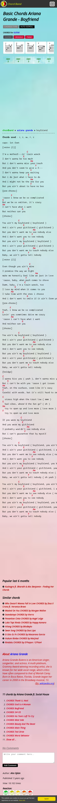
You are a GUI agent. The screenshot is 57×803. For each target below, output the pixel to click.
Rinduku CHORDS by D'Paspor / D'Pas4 (23, 642)
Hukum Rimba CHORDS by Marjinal (22, 638)
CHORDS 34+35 (13, 712)
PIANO (29, 37)
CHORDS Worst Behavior (17, 735)
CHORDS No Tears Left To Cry (20, 716)
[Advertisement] (28, 98)
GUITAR (8, 37)
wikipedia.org (47, 683)
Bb (28, 60)
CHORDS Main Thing (15, 727)
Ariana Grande (25, 130)
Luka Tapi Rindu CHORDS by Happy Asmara (25, 622)
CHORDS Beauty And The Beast (20, 724)
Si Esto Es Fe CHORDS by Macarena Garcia (25, 634)
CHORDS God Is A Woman (18, 704)
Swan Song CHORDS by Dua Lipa (20, 630)
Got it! (47, 799)
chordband (7, 130)
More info (22, 800)
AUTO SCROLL (26, 27)
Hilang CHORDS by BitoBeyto (18, 626)
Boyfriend (41, 130)
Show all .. (11, 739)
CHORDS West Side (15, 720)
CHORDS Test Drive (15, 731)
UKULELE (19, 37)
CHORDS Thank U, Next (17, 700)
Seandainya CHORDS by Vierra (19, 614)
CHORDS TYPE (10, 27)
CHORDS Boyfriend (15, 708)
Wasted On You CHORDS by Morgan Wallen (25, 610)
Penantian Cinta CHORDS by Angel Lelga (24, 618)
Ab (8, 60)
